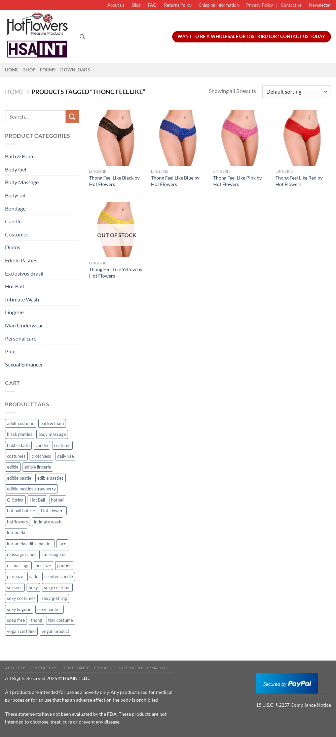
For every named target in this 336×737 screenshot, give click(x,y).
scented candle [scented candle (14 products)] (58, 576)
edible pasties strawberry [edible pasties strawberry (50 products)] (31, 488)
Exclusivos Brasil (24, 273)
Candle (13, 221)
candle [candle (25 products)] (42, 445)
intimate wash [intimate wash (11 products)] (47, 521)
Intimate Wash (22, 299)
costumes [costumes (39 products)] (16, 456)
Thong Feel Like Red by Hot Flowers (299, 181)
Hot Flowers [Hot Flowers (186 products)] (53, 510)
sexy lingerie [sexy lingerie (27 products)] (19, 609)
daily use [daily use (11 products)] (65, 456)
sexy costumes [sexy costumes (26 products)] (21, 598)
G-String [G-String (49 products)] (15, 500)
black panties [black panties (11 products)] (19, 434)
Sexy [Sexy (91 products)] (33, 587)
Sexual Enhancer (24, 364)
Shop (29, 69)
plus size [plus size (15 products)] (15, 576)
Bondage (15, 208)
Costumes (17, 234)
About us (115, 5)
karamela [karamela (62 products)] (16, 532)
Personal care (20, 338)
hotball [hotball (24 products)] (57, 500)
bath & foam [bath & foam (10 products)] (52, 423)
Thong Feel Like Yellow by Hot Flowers (115, 272)
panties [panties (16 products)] (64, 565)
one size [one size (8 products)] (43, 565)
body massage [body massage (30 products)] (52, 434)
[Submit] (72, 116)
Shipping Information (219, 5)
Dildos (12, 247)
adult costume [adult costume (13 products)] (20, 423)
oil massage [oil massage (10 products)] (18, 565)
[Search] (82, 36)
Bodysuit (15, 195)
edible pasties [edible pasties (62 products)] (50, 478)
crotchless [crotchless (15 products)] (41, 456)
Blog (136, 5)
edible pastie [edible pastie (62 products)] (19, 478)
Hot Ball (14, 286)
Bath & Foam (20, 156)
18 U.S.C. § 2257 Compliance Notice (293, 705)
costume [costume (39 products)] (62, 445)
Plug (10, 351)
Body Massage (22, 182)
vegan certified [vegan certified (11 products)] (21, 631)
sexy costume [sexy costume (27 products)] (57, 587)
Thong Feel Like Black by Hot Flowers (114, 181)
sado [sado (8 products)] (33, 576)
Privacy (103, 667)
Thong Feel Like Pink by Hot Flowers (237, 181)
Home (11, 69)
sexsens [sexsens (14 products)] (15, 587)
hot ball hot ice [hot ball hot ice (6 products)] (21, 510)
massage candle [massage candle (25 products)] (22, 554)
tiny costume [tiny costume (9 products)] (60, 620)
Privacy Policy (259, 5)
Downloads (75, 69)
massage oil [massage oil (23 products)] (55, 554)
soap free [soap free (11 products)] (16, 620)
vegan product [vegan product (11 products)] (55, 631)
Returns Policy (178, 5)
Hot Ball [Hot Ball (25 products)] (37, 500)
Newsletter (320, 5)
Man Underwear (24, 325)
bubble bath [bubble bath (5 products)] (18, 445)
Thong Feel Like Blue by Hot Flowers (175, 181)
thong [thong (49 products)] (36, 620)
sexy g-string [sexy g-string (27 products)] (54, 598)
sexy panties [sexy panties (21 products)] (49, 609)
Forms (47, 69)
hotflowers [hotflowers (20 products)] (17, 521)
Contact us (291, 5)
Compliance (76, 667)
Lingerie (14, 312)
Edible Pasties (21, 260)
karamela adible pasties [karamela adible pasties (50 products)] (29, 543)
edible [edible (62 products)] (12, 467)
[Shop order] (296, 91)
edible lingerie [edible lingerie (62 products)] (38, 467)
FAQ (152, 5)
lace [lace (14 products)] (62, 543)
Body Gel (15, 169)
